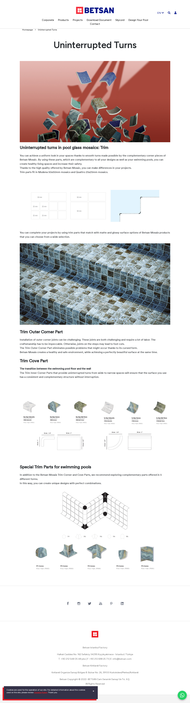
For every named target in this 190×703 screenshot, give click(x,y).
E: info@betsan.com (121, 659)
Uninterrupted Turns (47, 30)
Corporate (48, 20)
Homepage (27, 30)
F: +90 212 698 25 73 (98, 659)
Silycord (119, 20)
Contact (95, 23)
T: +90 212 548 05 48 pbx (72, 659)
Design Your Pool (138, 20)
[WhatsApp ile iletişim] (182, 695)
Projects (78, 20)
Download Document (99, 20)
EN (160, 12)
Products (63, 20)
